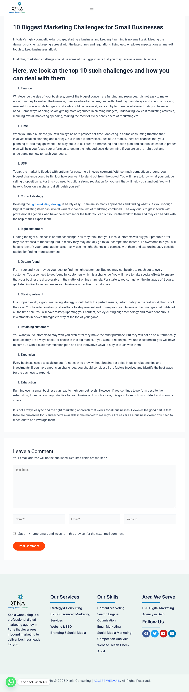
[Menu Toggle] (92, 9)
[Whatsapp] (11, 682)
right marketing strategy (47, 204)
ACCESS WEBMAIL (107, 681)
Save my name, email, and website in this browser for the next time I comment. (71, 536)
